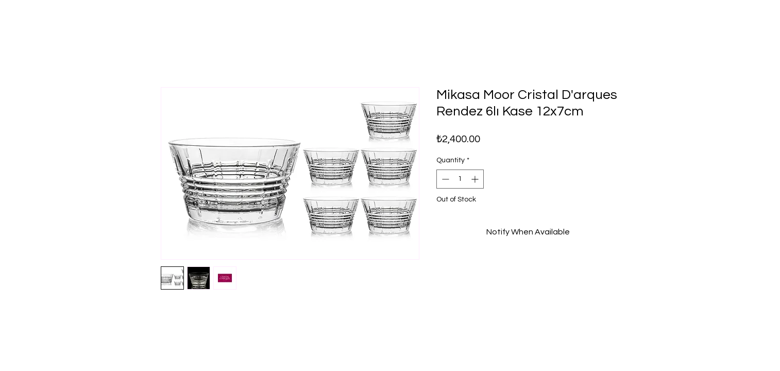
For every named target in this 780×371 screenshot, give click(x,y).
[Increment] (475, 179)
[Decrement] (444, 179)
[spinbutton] (460, 179)
